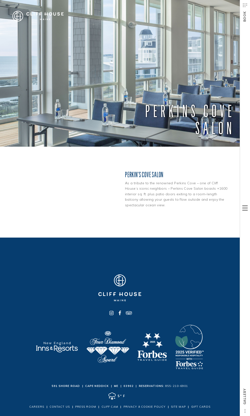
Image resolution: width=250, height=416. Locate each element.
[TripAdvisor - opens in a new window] (128, 313)
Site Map (178, 406)
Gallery (245, 402)
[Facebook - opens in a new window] (119, 313)
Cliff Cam (110, 406)
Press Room (85, 406)
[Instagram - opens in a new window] (111, 313)
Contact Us (60, 406)
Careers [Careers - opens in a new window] (36, 406)
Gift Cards (200, 406)
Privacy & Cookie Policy (145, 406)
